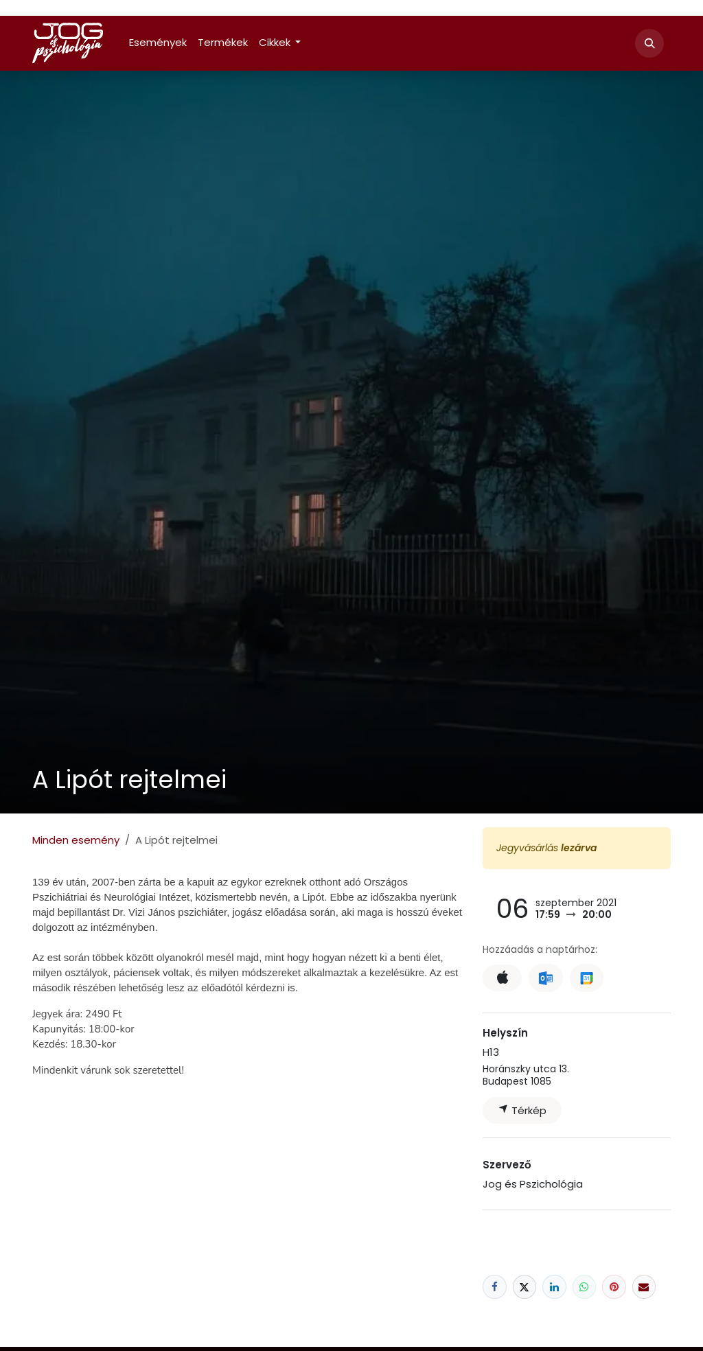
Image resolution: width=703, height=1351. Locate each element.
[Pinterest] (614, 1287)
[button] (649, 43)
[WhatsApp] (585, 1287)
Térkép (522, 1110)
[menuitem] (158, 43)
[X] (525, 1287)
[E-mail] (644, 1287)
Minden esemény (75, 840)
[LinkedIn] (554, 1287)
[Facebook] (495, 1287)
